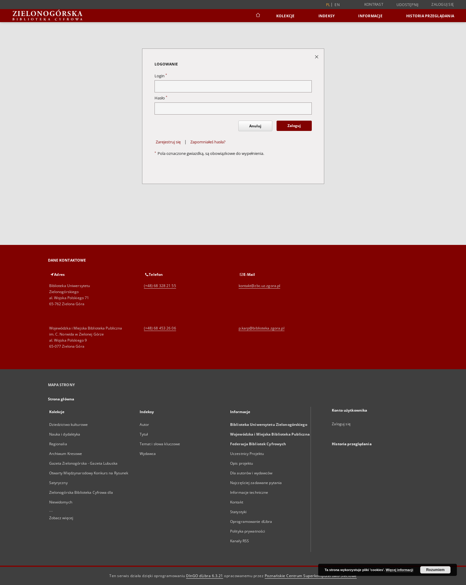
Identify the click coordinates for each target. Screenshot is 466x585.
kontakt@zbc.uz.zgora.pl (260, 285)
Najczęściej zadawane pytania (256, 482)
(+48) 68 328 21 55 (160, 285)
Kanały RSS (239, 540)
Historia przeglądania (430, 15)
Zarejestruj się (168, 142)
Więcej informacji (399, 570)
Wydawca (148, 453)
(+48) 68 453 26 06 (160, 328)
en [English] (337, 5)
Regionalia (58, 443)
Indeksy (326, 15)
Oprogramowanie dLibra (251, 521)
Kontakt (236, 502)
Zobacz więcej (61, 517)
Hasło (161, 98)
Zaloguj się (442, 4)
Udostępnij (407, 4)
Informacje (370, 15)
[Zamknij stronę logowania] (317, 56)
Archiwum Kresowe (65, 453)
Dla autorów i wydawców (251, 473)
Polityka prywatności (247, 531)
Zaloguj (294, 125)
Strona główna (61, 399)
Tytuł (144, 434)
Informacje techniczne (249, 492)
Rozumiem (435, 570)
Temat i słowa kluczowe (160, 443)
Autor (144, 424)
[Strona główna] (257, 15)
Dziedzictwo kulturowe (68, 424)
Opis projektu (241, 463)
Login (161, 76)
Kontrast (373, 4)
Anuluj (255, 126)
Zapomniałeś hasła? (208, 142)
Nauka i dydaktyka (64, 434)
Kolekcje (285, 15)
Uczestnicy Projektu (247, 453)
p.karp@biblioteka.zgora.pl (261, 328)
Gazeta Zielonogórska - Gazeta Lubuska (83, 463)
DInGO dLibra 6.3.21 (204, 575)
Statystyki (238, 511)
